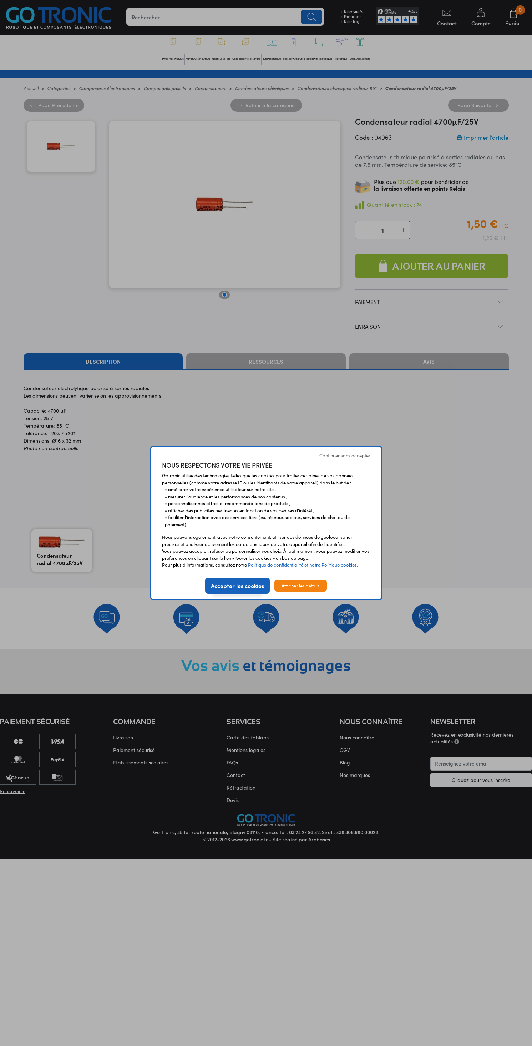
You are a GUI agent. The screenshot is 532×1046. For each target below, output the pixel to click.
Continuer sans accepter (344, 455)
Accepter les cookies (237, 585)
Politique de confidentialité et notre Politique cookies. (303, 565)
